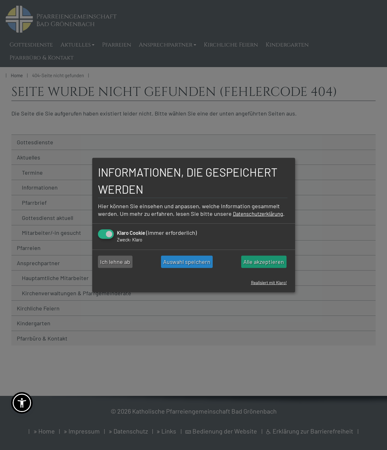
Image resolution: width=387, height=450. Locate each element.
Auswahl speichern (186, 265)
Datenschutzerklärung (126, 217)
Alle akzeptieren (263, 265)
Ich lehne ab (115, 265)
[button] (22, 403)
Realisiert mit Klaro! (267, 286)
